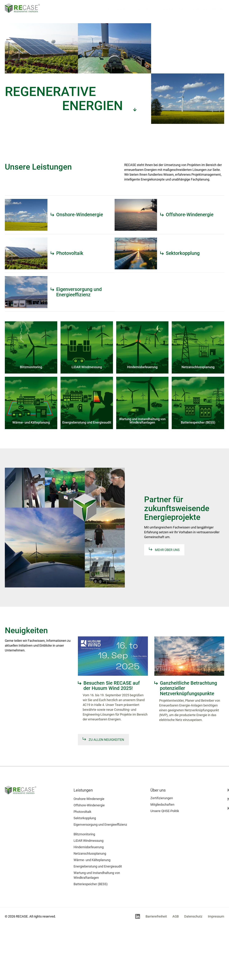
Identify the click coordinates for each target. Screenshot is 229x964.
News (183, 9)
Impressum (216, 916)
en (220, 9)
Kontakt (200, 9)
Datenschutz (193, 916)
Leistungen (115, 9)
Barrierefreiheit (156, 916)
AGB (175, 916)
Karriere (167, 9)
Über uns (142, 9)
